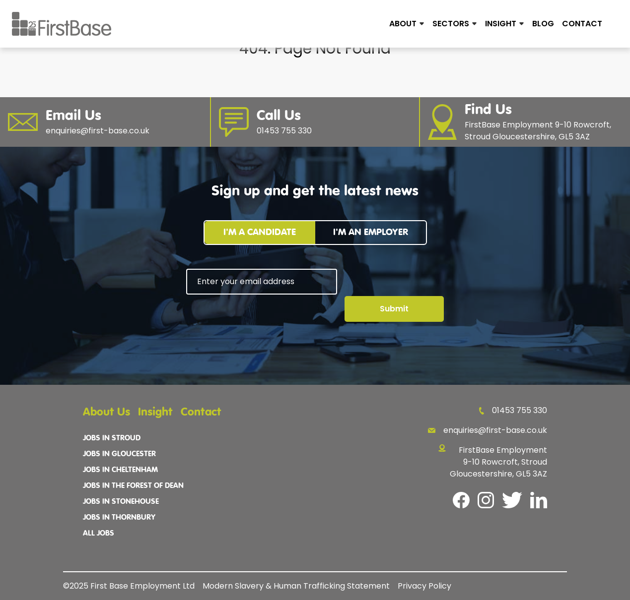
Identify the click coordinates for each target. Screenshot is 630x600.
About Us (106, 412)
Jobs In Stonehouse (121, 502)
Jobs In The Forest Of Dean (133, 486)
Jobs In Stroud (111, 438)
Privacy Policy (424, 586)
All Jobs (98, 534)
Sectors (450, 23)
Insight (500, 23)
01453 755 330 (513, 410)
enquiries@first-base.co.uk (487, 430)
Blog (543, 23)
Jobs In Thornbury (119, 518)
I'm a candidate (259, 232)
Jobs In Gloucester (119, 454)
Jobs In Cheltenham (120, 470)
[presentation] (261, 321)
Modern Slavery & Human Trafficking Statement (296, 586)
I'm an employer (370, 232)
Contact (582, 23)
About (403, 23)
